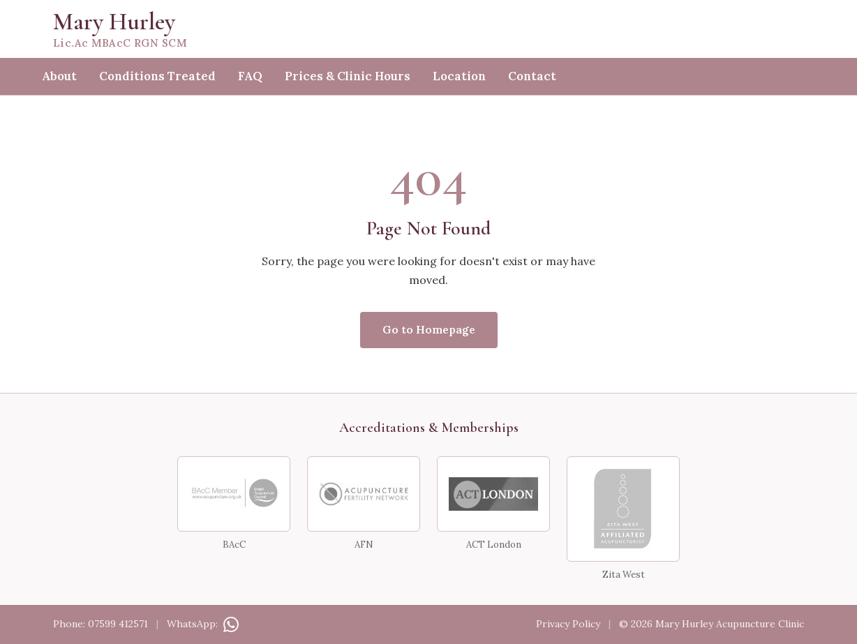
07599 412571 (118, 623)
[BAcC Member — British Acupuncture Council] (233, 494)
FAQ (250, 76)
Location (459, 76)
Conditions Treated (157, 76)
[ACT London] (493, 494)
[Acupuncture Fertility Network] (363, 494)
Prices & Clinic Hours (347, 76)
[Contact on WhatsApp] (230, 623)
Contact (532, 76)
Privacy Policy (568, 623)
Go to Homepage (428, 329)
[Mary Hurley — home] (428, 29)
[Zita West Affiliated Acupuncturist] (623, 509)
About (59, 76)
